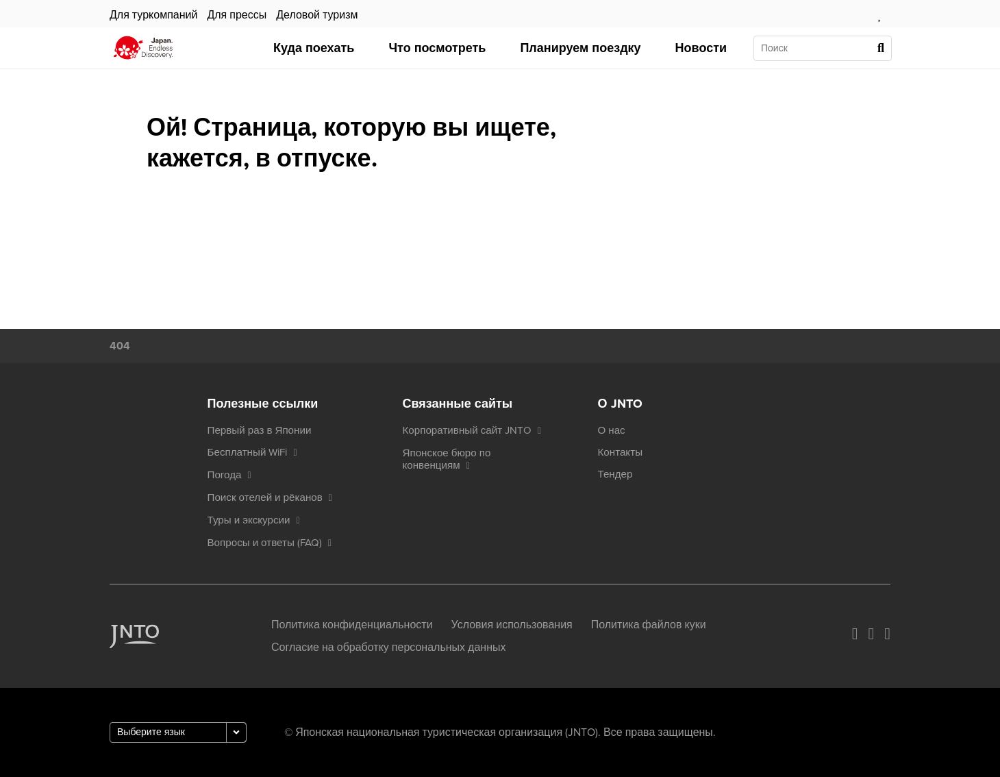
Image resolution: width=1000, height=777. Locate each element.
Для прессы (236, 15)
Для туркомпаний (153, 15)
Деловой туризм (317, 15)
